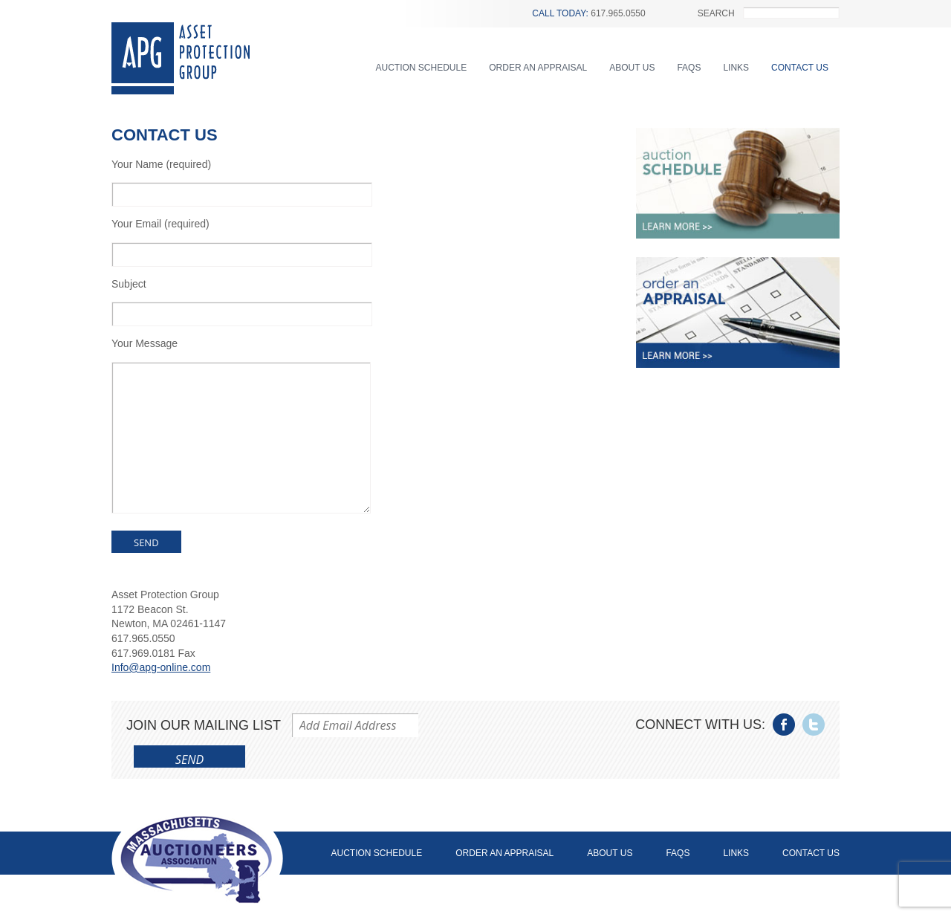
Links (736, 67)
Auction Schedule (421, 67)
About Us (632, 67)
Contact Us (799, 67)
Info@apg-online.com (160, 667)
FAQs (689, 67)
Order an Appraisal (538, 67)
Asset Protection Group (180, 58)
